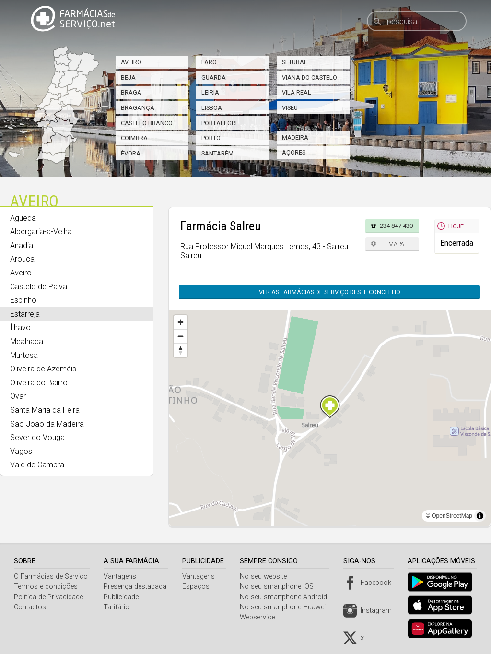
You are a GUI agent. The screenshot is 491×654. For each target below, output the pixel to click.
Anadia (21, 245)
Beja (128, 77)
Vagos (21, 451)
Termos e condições (46, 587)
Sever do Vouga (37, 437)
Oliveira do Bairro (39, 382)
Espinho (23, 300)
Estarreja (25, 314)
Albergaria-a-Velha (41, 231)
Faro (209, 62)
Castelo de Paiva (38, 286)
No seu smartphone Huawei (286, 607)
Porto (211, 138)
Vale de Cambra (37, 464)
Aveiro (131, 62)
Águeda (23, 218)
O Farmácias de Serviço (51, 576)
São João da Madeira (47, 423)
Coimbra (134, 138)
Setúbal (294, 62)
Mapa (396, 244)
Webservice (261, 617)
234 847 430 (396, 225)
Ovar (18, 396)
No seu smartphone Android (287, 597)
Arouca (22, 258)
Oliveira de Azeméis (43, 368)
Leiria (210, 92)
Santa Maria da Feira (45, 410)
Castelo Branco (147, 123)
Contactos (30, 607)
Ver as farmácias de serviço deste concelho (329, 292)
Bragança (137, 107)
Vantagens (121, 576)
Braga (131, 92)
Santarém (217, 153)
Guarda (213, 77)
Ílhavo (20, 327)
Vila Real (296, 92)
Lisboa (211, 107)
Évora (130, 153)
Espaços (198, 587)
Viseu (290, 107)
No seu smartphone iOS (280, 587)
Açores (293, 152)
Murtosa (24, 355)
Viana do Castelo (309, 77)
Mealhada (26, 341)
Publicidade (122, 597)
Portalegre (220, 123)
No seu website (267, 576)
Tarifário (117, 607)
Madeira (295, 137)
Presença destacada (136, 587)
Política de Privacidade (48, 597)
